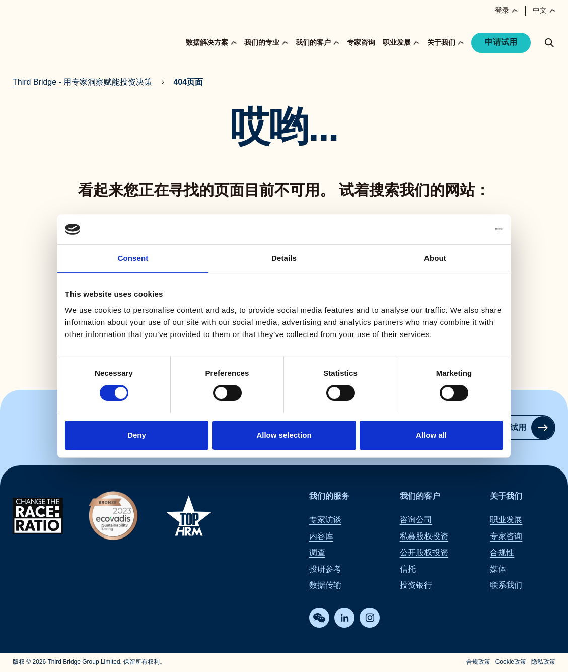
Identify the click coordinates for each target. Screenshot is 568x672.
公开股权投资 (424, 553)
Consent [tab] (133, 258)
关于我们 (506, 496)
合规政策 (478, 662)
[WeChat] (319, 618)
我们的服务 (329, 496)
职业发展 (506, 520)
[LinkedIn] (344, 618)
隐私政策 (543, 662)
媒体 (498, 569)
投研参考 (325, 569)
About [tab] (435, 258)
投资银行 (416, 585)
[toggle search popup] (549, 43)
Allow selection (283, 435)
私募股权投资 (424, 536)
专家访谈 (325, 520)
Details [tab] (284, 258)
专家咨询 (361, 42)
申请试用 (501, 42)
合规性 (502, 553)
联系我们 (506, 585)
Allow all (431, 435)
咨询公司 (416, 520)
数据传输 (325, 585)
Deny (136, 435)
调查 (317, 553)
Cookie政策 (510, 662)
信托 (408, 569)
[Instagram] (370, 618)
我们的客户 (420, 496)
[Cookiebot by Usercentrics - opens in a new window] (459, 229)
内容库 (321, 536)
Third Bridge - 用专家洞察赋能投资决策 (82, 82)
